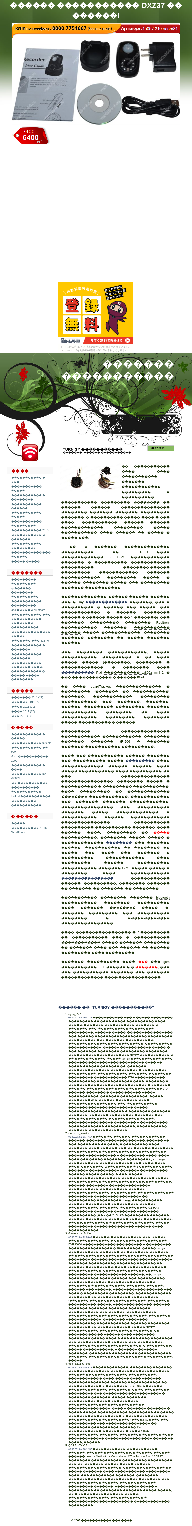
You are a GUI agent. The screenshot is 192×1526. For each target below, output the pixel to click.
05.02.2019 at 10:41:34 (80, 1018)
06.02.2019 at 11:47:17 (80, 1137)
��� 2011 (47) (22, 715)
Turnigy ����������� (92, 449)
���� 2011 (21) (23, 706)
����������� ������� (26, 656)
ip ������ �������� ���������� (25, 592)
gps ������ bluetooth (28, 609)
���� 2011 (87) (23, 711)
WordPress (18, 832)
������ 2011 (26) (26, 701)
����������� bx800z (128, 672)
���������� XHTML (30, 827)
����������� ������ (26, 506)
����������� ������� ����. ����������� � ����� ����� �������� (28, 671)
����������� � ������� (28, 647)
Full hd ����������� (31, 796)
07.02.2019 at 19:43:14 (80, 1367)
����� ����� (26, 561)
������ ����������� (107, 452)
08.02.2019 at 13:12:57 (80, 1449)
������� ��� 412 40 (30, 640)
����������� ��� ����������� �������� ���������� (31, 621)
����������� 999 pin (32, 742)
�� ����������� (30, 782)
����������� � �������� (28, 497)
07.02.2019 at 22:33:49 (80, 1237)
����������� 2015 (30, 530)
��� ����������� (100, 756)
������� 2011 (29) (27, 697)
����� (18, 823)
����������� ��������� (26, 603)
